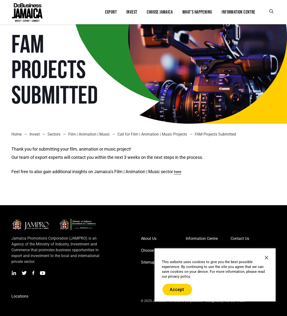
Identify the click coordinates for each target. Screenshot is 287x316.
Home (16, 134)
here (177, 172)
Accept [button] (177, 289)
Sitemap (148, 262)
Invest (35, 134)
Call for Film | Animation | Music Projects (152, 134)
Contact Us (240, 238)
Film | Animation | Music (89, 134)
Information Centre (202, 238)
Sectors (53, 134)
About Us (148, 238)
